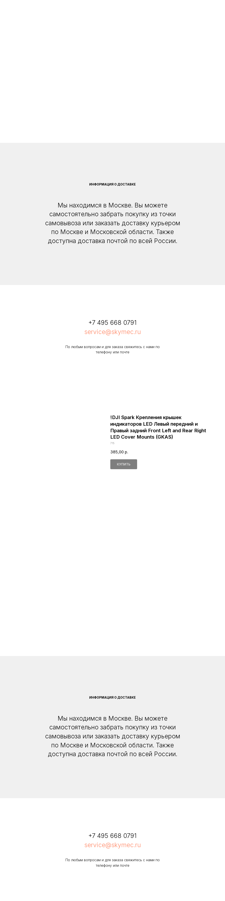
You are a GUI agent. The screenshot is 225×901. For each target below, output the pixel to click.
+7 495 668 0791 (112, 322)
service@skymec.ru (112, 332)
